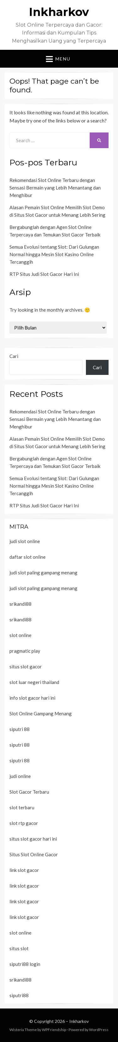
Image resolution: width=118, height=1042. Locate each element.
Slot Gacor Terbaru (29, 792)
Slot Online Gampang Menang (40, 713)
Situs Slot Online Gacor (33, 854)
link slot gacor (24, 870)
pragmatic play (24, 651)
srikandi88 (20, 604)
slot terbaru (21, 807)
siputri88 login (24, 964)
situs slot (19, 948)
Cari (13, 356)
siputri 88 (19, 729)
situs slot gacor (25, 666)
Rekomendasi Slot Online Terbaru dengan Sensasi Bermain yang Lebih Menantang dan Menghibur (55, 187)
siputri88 (19, 995)
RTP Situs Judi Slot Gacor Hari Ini (44, 274)
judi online (20, 776)
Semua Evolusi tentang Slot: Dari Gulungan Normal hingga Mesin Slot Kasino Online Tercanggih (54, 254)
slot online (20, 635)
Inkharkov (59, 12)
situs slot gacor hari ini (33, 839)
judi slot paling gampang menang (43, 572)
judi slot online (24, 541)
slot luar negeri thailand (34, 682)
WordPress (99, 1029)
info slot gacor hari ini (32, 698)
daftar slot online (27, 557)
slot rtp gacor (23, 823)
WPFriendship (54, 1029)
